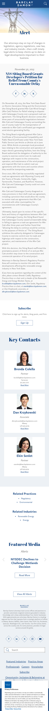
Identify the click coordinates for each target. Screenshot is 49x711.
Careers (25, 666)
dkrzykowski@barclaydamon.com (15, 291)
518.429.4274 (24, 426)
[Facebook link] (15, 93)
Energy (26, 520)
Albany (24, 423)
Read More (25, 385)
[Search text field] (27, 650)
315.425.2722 (24, 382)
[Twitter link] (33, 93)
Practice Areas (35, 661)
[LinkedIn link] (24, 93)
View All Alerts (24, 594)
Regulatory (26, 498)
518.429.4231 (24, 469)
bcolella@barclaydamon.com (13, 283)
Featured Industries (16, 661)
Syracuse (24, 380)
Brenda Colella (24, 369)
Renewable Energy (26, 516)
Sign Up (25, 322)
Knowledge (37, 666)
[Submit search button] (7, 650)
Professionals (12, 666)
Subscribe (25, 671)
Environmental (26, 502)
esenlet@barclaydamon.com (35, 286)
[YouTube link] (40, 639)
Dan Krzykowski (24, 412)
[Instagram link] (32, 639)
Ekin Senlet (24, 455)
